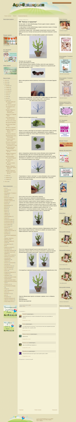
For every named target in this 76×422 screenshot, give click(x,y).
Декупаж (6, 206)
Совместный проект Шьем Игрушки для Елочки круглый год (10, 281)
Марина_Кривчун (26, 334)
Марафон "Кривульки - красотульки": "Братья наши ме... (11, 167)
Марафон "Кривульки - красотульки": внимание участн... (10, 111)
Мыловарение (7, 248)
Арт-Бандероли (44, 418)
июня (7, 96)
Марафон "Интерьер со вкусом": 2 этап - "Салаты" (11, 131)
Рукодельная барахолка (22, 15)
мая (7, 98)
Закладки (6, 214)
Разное (5, 270)
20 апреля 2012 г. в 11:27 (26, 330)
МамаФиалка (25, 351)
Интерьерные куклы (8, 222)
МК (5, 245)
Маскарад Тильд (7, 244)
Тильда (5, 288)
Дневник (6, 210)
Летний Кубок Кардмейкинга (10, 235)
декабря (8, 85)
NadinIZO (25, 314)
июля (7, 94)
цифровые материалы (9, 299)
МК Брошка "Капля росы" (11, 142)
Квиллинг (6, 227)
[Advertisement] (29, 399)
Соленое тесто (7, 284)
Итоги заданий (7, 224)
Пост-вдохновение (8, 267)
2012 (6, 84)
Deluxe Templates (48, 419)
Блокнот (6, 196)
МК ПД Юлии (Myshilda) (11, 122)
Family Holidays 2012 (8, 301)
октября (7, 89)
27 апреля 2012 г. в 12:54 (26, 356)
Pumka (24, 324)
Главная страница (7, 15)
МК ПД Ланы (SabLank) (11, 133)
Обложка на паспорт (8, 256)
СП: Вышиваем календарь (9, 285)
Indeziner (41, 420)
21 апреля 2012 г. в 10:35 (26, 347)
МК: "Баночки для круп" (11, 104)
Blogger (52, 418)
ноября (7, 87)
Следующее (21, 409)
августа (7, 92)
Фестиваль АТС (7, 293)
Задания (6, 213)
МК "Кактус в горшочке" (11, 127)
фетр (5, 295)
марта (7, 175)
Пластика (6, 264)
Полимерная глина (8, 265)
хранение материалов (9, 298)
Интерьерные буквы (8, 219)
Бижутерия (6, 189)
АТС (5, 188)
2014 (6, 80)
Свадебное (6, 273)
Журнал (6, 211)
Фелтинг (6, 291)
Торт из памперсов (8, 290)
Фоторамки (6, 296)
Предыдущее (54, 409)
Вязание (6, 203)
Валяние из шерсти (8, 197)
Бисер (5, 191)
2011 (6, 181)
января (7, 179)
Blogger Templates (39, 419)
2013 (6, 82)
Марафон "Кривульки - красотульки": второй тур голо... (11, 172)
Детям (5, 208)
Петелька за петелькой (9, 262)
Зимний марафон (8, 216)
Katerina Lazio (26, 342)
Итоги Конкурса (7, 226)
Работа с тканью (7, 269)
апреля (7, 100)
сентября (8, 91)
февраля (8, 177)
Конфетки (6, 232)
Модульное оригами (8, 247)
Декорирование (7, 205)
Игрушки (6, 218)
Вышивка (6, 202)
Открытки (6, 261)
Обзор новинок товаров (9, 255)
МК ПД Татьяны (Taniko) (11, 120)
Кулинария (6, 233)
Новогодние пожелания (9, 250)
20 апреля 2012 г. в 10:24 (26, 320)
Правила (14, 15)
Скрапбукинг (7, 275)
